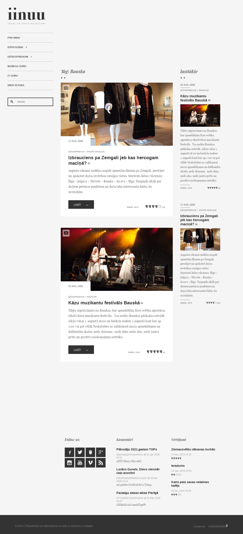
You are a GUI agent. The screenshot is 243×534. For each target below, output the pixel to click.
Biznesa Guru (17, 66)
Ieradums (178, 466)
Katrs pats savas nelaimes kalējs (190, 484)
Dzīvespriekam (18, 57)
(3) (89, 163)
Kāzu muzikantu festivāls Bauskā (104, 303)
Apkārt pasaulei (96, 151)
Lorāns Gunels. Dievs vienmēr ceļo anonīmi (138, 471)
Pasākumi (92, 297)
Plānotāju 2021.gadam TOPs (136, 449)
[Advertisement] (140, 34)
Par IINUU (14, 38)
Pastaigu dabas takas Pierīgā (137, 493)
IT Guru (13, 76)
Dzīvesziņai (15, 47)
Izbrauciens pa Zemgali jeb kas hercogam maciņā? (113, 160)
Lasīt (81, 204)
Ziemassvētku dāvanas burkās (193, 449)
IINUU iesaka (16, 85)
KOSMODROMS (216, 526)
